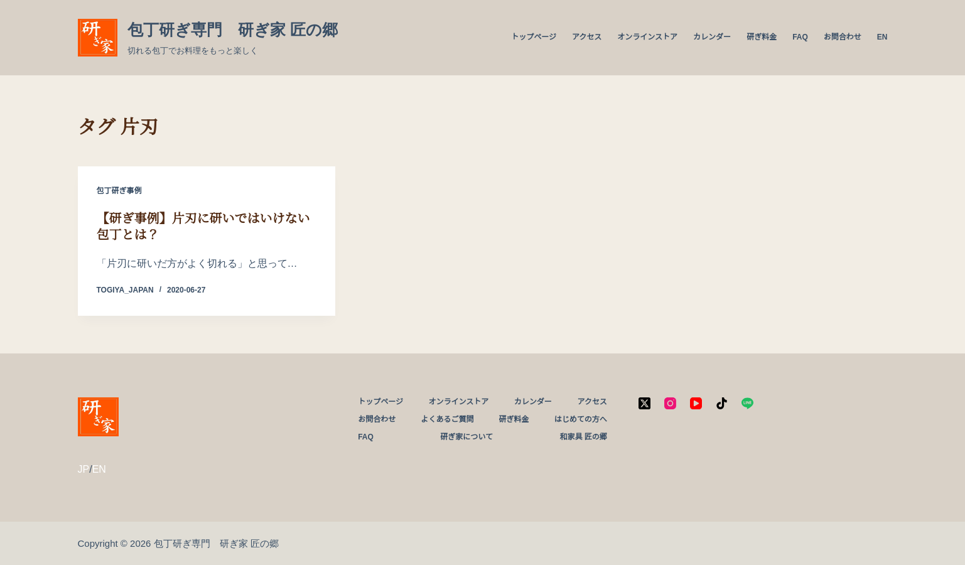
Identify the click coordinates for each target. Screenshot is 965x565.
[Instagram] (670, 403)
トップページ (533, 37)
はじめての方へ (580, 419)
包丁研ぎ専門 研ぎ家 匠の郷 (232, 29)
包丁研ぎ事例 (119, 190)
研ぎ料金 (762, 37)
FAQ (800, 37)
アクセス (586, 37)
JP (84, 469)
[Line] (747, 403)
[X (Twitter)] (644, 403)
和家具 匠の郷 (582, 437)
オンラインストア (647, 37)
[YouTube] (696, 403)
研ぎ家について (466, 437)
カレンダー (712, 37)
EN (882, 37)
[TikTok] (722, 403)
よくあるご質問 (447, 419)
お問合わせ (842, 37)
